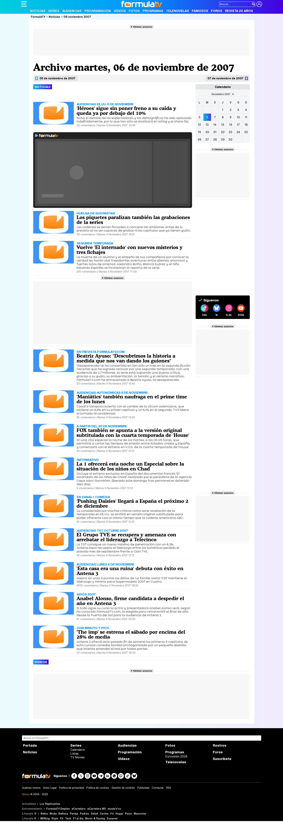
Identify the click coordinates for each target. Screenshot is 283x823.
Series (53, 10)
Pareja (74, 813)
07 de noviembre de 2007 (225, 78)
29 (223, 139)
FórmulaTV (38, 17)
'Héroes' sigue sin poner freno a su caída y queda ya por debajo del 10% (126, 110)
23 (230, 132)
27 (207, 139)
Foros (216, 10)
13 (207, 124)
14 (214, 124)
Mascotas (140, 813)
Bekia (44, 813)
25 (246, 132)
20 (207, 132)
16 (230, 124)
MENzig (45, 818)
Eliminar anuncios (142, 26)
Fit (112, 813)
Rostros (219, 745)
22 (223, 132)
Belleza (63, 813)
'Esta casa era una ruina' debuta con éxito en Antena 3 (130, 570)
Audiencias (72, 10)
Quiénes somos (31, 788)
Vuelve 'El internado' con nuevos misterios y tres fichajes (129, 249)
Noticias (37, 10)
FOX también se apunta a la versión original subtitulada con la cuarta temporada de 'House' (133, 432)
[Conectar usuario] (259, 4)
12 (199, 124)
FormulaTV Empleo (58, 809)
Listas (74, 753)
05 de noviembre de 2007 (57, 78)
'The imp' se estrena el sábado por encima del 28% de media (131, 634)
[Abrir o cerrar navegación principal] (24, 4)
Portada (30, 745)
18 (246, 124)
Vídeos (120, 10)
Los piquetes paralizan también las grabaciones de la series (133, 219)
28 (215, 139)
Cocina (104, 813)
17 (238, 124)
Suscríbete (222, 759)
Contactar (158, 788)
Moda (53, 813)
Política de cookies (97, 788)
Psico (128, 813)
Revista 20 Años (239, 10)
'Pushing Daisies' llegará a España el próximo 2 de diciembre (132, 503)
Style (54, 818)
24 (238, 132)
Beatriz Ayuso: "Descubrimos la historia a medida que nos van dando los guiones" (126, 358)
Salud (94, 813)
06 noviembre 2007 (77, 17)
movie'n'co (114, 809)
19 (199, 132)
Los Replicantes (50, 804)
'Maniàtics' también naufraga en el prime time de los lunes (132, 399)
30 (230, 139)
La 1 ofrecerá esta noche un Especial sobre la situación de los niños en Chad (130, 466)
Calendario (77, 750)
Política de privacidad (71, 788)
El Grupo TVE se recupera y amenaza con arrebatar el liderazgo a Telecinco (126, 537)
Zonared (112, 818)
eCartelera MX (96, 809)
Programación (97, 10)
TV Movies (77, 757)
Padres (84, 813)
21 (214, 132)
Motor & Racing (95, 818)
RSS (168, 788)
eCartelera (79, 809)
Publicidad (143, 788)
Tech (68, 818)
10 (238, 117)
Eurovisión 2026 (176, 756)
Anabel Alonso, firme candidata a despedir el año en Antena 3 (130, 600)
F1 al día (78, 818)
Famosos (200, 10)
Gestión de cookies (123, 788)
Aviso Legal (49, 788)
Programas (153, 10)
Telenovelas (177, 10)
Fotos (134, 10)
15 (222, 124)
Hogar (119, 813)
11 (246, 117)
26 (199, 139)
